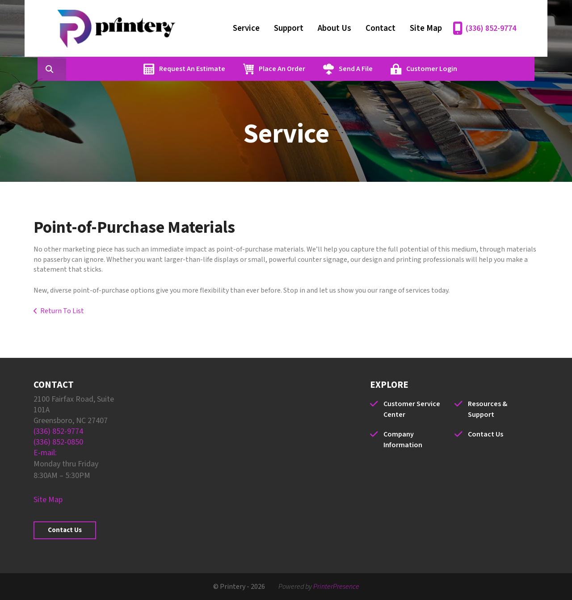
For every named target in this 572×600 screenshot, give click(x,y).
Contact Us (65, 530)
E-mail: (45, 452)
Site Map (426, 28)
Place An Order (324, 69)
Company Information (402, 439)
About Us (334, 28)
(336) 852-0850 (58, 442)
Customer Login (474, 69)
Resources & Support (487, 409)
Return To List (62, 311)
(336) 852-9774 (491, 28)
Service (246, 28)
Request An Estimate (235, 69)
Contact (380, 28)
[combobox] (106, 69)
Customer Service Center (411, 409)
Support (288, 28)
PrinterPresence (336, 587)
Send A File (398, 69)
